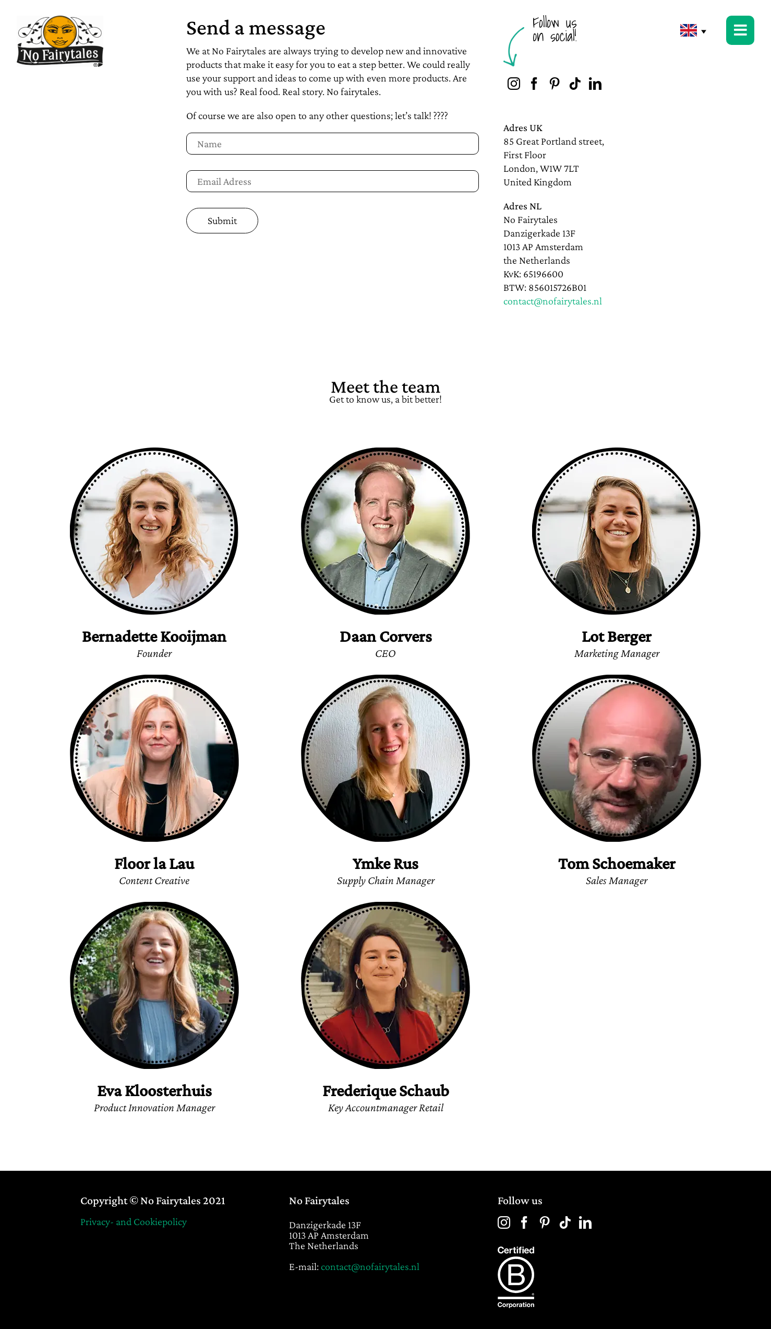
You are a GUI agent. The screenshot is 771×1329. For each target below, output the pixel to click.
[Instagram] (514, 83)
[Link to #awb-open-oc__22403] (740, 30)
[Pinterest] (554, 83)
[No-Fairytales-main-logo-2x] (60, 21)
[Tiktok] (575, 83)
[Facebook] (534, 83)
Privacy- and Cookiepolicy (133, 1221)
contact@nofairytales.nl (552, 301)
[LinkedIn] (595, 83)
